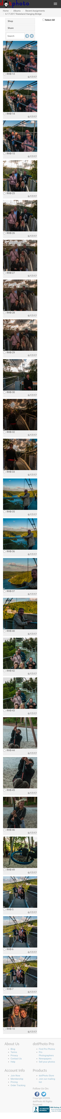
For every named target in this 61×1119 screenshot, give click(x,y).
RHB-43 (9, 710)
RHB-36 (9, 551)
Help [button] (13, 1061)
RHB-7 (8, 989)
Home (6, 11)
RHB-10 (9, 1028)
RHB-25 (9, 193)
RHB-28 (9, 312)
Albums (17, 11)
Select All (50, 20)
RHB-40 (9, 631)
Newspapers (45, 1058)
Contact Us (16, 1058)
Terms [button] (14, 1052)
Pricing (14, 1082)
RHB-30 (9, 392)
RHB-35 (9, 511)
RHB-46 (9, 829)
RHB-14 (9, 113)
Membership (17, 1079)
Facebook (37, 1094)
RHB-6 (8, 949)
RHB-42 (9, 670)
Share (11, 28)
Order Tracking (18, 1085)
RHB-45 (9, 790)
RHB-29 (9, 352)
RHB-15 (9, 153)
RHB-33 (9, 471)
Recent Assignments (35, 11)
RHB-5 (8, 909)
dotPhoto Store (46, 1075)
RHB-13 (9, 74)
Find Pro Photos (47, 1049)
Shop (10, 21)
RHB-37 (9, 591)
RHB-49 (9, 869)
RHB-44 (9, 750)
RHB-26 (9, 233)
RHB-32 (9, 432)
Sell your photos (47, 1061)
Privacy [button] (14, 1055)
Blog (13, 1049)
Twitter (43, 1094)
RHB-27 (9, 272)
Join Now (15, 1075)
